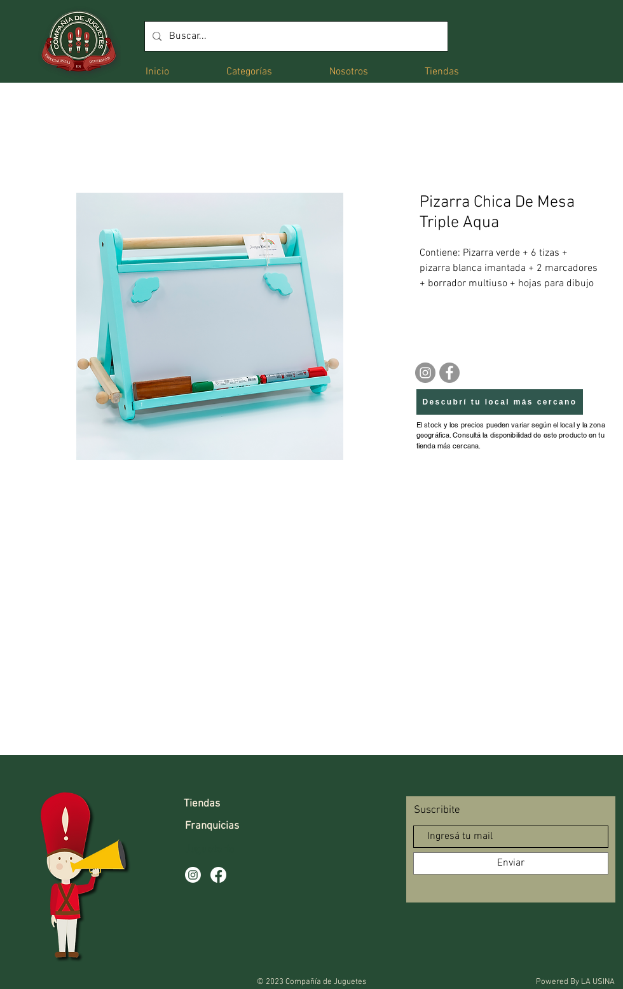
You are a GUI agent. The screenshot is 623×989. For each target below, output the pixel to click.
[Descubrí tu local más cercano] (499, 402)
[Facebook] (449, 373)
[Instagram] (425, 373)
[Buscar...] (295, 36)
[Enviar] (510, 863)
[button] (249, 71)
